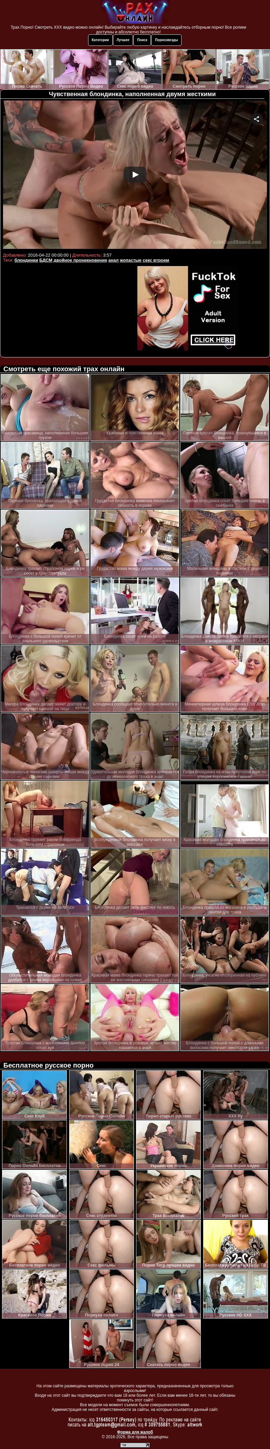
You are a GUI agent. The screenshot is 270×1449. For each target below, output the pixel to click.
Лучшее (123, 40)
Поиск (142, 40)
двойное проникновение (80, 260)
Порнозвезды (166, 40)
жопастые (130, 260)
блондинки (26, 260)
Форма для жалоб (135, 1432)
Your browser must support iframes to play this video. (135, 175)
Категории (100, 40)
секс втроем (156, 260)
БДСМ (45, 260)
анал (113, 260)
